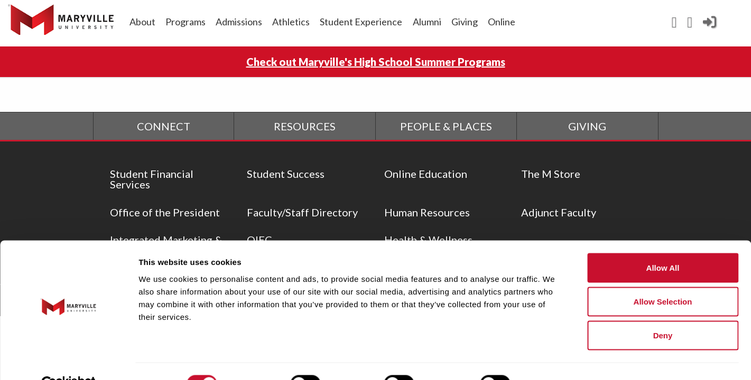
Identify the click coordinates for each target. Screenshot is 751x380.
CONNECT (163, 126)
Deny (663, 310)
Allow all (663, 243)
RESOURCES (305, 126)
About (142, 21)
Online (501, 21)
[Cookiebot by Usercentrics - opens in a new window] (68, 359)
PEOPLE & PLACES (446, 126)
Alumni (427, 21)
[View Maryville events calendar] (674, 24)
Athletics (291, 21)
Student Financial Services (151, 179)
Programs (185, 21)
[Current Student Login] (709, 26)
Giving (464, 21)
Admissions (239, 21)
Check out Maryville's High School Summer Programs (375, 61)
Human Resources (427, 212)
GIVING (587, 126)
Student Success (285, 173)
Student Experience (361, 21)
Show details (554, 359)
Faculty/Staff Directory (302, 212)
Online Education (425, 173)
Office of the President (165, 212)
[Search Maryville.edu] (690, 24)
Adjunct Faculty (558, 212)
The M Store (550, 173)
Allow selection (663, 276)
